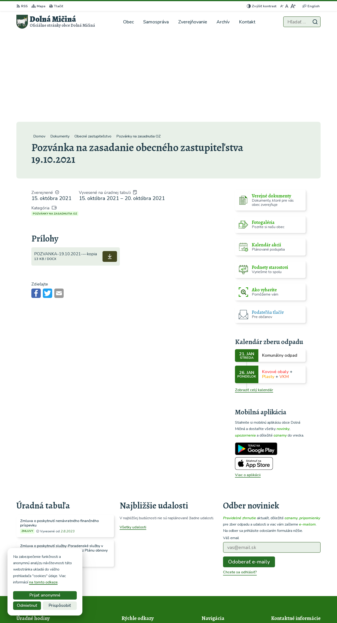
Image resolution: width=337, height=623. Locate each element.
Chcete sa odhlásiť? (240, 483)
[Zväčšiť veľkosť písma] (293, 6)
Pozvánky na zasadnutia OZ (55, 124)
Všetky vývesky (29, 484)
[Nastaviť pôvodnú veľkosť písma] (286, 6)
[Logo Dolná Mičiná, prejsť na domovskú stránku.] (55, 22)
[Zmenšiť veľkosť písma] (281, 6)
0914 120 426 (283, 578)
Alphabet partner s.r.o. (178, 610)
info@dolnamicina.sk (289, 583)
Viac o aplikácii (248, 385)
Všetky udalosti (133, 438)
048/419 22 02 (284, 572)
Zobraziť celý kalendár (254, 300)
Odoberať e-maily (249, 472)
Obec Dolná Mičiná (244, 610)
